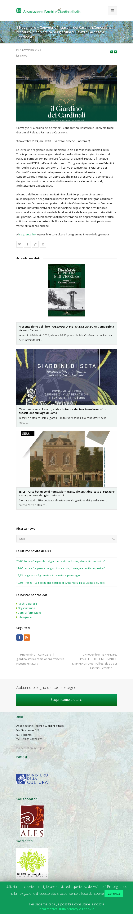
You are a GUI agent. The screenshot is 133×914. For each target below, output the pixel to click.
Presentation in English (30, 748)
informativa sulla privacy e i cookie (66, 909)
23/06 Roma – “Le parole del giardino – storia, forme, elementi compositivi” (60, 561)
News (23, 55)
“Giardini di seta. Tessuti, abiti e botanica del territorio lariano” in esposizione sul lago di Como (62, 411)
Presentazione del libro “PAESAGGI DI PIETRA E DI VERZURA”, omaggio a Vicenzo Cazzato (66, 328)
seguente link (27, 234)
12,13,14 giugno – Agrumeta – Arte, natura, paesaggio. (48, 575)
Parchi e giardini (27, 603)
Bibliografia (25, 617)
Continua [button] (114, 894)
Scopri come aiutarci (66, 699)
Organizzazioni (27, 608)
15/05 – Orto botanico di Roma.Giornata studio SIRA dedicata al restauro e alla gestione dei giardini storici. (67, 493)
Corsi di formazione (29, 612)
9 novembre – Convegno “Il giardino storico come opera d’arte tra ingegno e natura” (40, 659)
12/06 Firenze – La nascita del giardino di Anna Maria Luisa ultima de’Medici (60, 583)
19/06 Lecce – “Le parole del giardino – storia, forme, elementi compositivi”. (61, 568)
